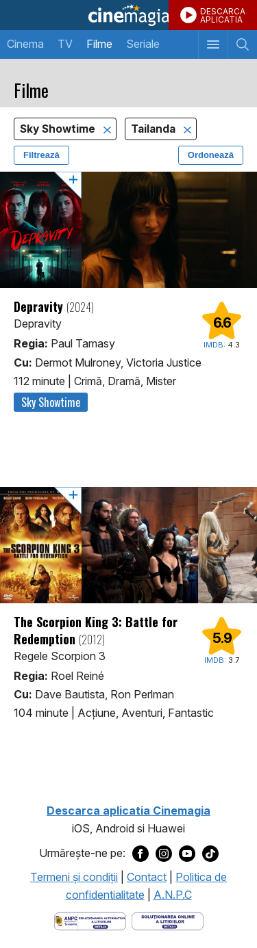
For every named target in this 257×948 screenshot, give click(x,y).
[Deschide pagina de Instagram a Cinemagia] (164, 854)
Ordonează (211, 155)
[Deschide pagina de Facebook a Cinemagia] (140, 854)
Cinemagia (128, 15)
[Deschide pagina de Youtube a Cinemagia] (187, 854)
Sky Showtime (59, 128)
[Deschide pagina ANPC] (90, 920)
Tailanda (154, 128)
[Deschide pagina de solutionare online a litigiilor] (168, 920)
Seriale (143, 44)
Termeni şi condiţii (74, 877)
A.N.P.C (173, 894)
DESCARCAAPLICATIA (222, 15)
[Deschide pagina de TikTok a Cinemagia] (210, 854)
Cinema (25, 44)
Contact (147, 877)
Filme (99, 44)
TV (65, 44)
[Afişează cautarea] (242, 44)
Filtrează (41, 155)
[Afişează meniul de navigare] (213, 44)
